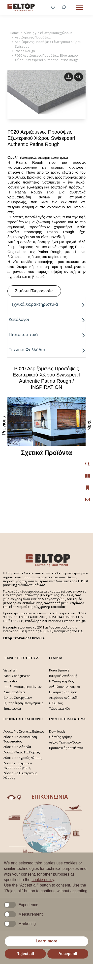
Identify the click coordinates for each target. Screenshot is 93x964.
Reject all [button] (25, 954)
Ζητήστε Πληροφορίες (34, 291)
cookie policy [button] (42, 880)
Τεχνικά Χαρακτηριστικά (47, 304)
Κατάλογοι (47, 319)
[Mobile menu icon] (80, 7)
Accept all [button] (67, 954)
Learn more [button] (46, 941)
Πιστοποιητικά (47, 334)
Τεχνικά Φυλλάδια (47, 350)
